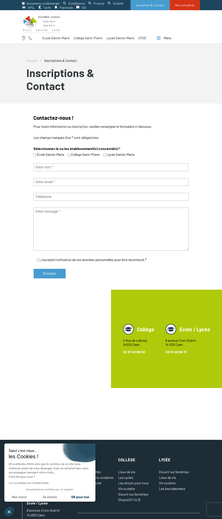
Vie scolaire (126, 488)
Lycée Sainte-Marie (120, 38)
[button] (9, 511)
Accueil (31, 60)
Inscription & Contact (150, 5)
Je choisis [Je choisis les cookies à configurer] (49, 497)
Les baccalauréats (172, 488)
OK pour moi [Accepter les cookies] (80, 497)
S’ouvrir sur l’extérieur (133, 494)
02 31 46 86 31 (176, 352)
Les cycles (125, 477)
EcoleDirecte (74, 3)
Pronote (96, 3)
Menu (164, 38)
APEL (28, 7)
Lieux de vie (126, 472)
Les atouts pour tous (133, 483)
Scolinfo (116, 3)
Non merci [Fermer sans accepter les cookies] (19, 497)
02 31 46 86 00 (134, 352)
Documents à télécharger (41, 3)
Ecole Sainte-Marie (56, 38)
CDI (81, 7)
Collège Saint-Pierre (88, 38)
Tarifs (45, 7)
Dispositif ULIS (129, 500)
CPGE (142, 38)
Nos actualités (184, 5)
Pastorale (63, 7)
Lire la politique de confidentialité (29, 483)
